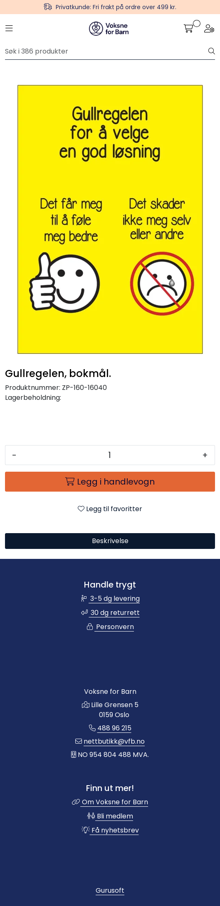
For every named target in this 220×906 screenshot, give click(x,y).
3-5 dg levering (110, 598)
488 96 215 (114, 728)
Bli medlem (110, 816)
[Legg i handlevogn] (110, 482)
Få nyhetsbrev (110, 830)
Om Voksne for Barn (110, 802)
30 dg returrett (110, 612)
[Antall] (109, 455)
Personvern (110, 627)
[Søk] (107, 51)
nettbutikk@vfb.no (114, 741)
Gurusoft (110, 890)
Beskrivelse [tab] (110, 541)
